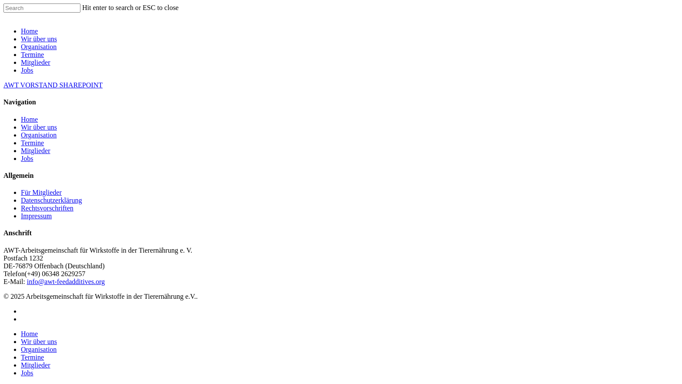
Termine (32, 54)
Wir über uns (39, 39)
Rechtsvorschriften (47, 208)
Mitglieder (35, 62)
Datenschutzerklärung (51, 200)
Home (29, 31)
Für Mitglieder (41, 192)
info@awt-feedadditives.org (66, 281)
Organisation (39, 46)
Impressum (36, 216)
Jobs (27, 70)
